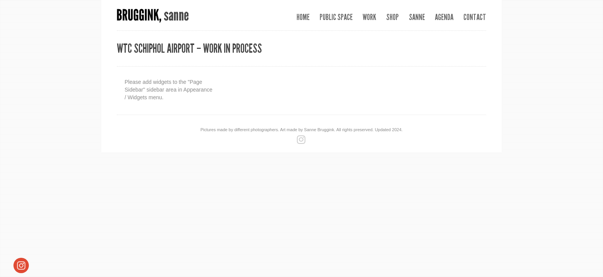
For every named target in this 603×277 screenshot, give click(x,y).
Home (303, 17)
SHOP (392, 17)
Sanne (417, 17)
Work (369, 17)
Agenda (444, 17)
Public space (336, 17)
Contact (474, 17)
